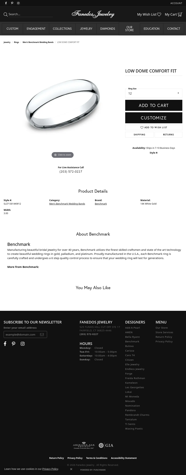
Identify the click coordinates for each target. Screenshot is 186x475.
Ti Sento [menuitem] (130, 424)
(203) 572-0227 (70, 171)
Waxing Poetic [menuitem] (134, 428)
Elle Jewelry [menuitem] (132, 364)
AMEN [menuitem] (129, 332)
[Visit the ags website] (84, 445)
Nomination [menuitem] (132, 405)
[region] (63, 104)
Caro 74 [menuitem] (130, 355)
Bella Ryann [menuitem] (132, 336)
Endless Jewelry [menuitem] (134, 369)
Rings (16, 42)
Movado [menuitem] (130, 401)
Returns (168, 134)
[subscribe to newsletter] (42, 334)
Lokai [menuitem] (128, 392)
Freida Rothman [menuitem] (135, 378)
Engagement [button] (36, 28)
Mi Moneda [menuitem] (132, 396)
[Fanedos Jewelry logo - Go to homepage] (93, 14)
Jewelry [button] (86, 28)
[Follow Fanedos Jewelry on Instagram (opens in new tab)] (18, 3)
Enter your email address (20, 327)
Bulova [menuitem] (129, 346)
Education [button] (151, 28)
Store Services (164, 332)
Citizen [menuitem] (129, 359)
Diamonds (107, 28)
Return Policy (164, 336)
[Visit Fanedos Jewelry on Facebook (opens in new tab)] (6, 3)
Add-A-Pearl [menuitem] (132, 327)
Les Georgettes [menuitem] (134, 387)
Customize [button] (154, 118)
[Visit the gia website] (106, 445)
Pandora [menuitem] (130, 410)
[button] (176, 3)
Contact (173, 28)
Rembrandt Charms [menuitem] (137, 414)
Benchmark (101, 203)
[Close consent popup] (71, 469)
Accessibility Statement (124, 458)
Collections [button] (62, 28)
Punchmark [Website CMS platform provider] (100, 470)
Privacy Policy (164, 341)
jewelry (7, 42)
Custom (12, 28)
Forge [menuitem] (128, 373)
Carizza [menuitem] (129, 350)
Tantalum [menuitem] (131, 419)
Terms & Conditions (96, 458)
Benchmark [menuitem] (132, 341)
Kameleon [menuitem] (131, 382)
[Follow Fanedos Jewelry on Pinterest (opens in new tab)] (12, 3)
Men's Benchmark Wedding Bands (38, 42)
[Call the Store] (89, 334)
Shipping (140, 134)
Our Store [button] (129, 28)
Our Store (162, 327)
